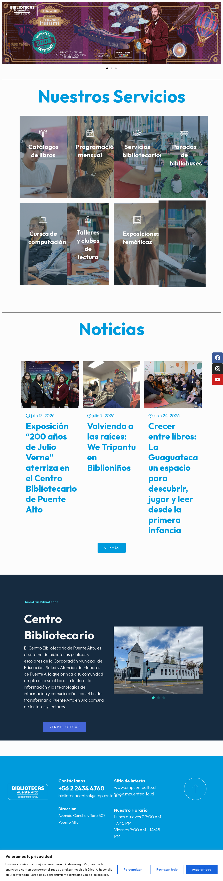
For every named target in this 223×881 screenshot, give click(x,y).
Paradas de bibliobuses (185, 155)
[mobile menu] (213, 9)
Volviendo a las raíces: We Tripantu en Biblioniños (111, 446)
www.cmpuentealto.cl (135, 787)
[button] (6, 34)
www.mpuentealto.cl (134, 794)
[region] (111, 865)
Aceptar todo (201, 869)
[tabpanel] (64, 662)
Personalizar (133, 869)
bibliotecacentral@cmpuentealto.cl (92, 795)
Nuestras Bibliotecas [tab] (41, 602)
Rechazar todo (167, 869)
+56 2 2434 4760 (81, 788)
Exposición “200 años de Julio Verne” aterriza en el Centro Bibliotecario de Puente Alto (51, 467)
